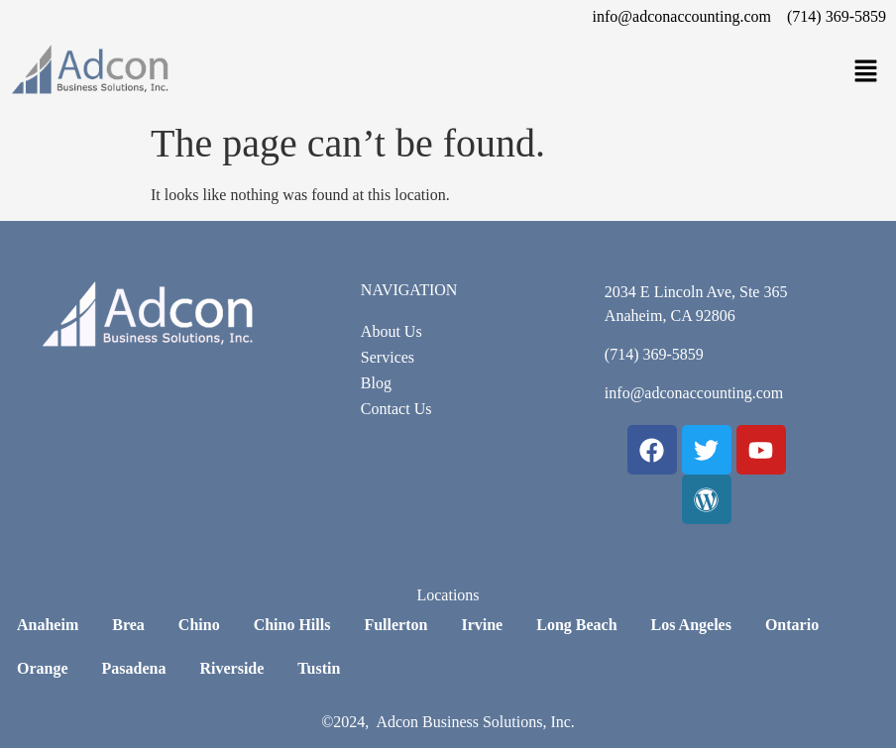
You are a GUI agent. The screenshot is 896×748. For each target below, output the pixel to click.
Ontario (792, 624)
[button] (866, 72)
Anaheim (47, 624)
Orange (42, 668)
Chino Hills (292, 624)
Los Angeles (691, 624)
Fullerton (395, 624)
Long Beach (576, 624)
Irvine (482, 624)
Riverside (231, 668)
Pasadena (134, 668)
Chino (199, 624)
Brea (128, 624)
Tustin (318, 668)
